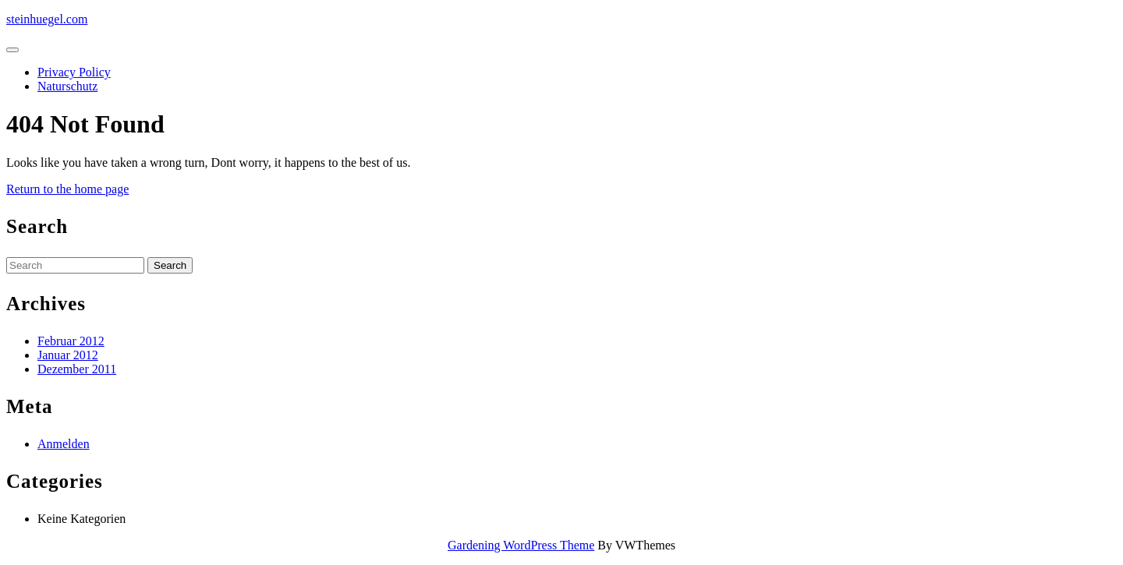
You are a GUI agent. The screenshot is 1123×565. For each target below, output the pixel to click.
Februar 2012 (71, 341)
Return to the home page (67, 189)
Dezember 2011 (76, 369)
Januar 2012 (67, 355)
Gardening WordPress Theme (521, 545)
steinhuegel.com (46, 19)
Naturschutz (67, 86)
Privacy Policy (74, 72)
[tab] (12, 50)
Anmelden (63, 443)
